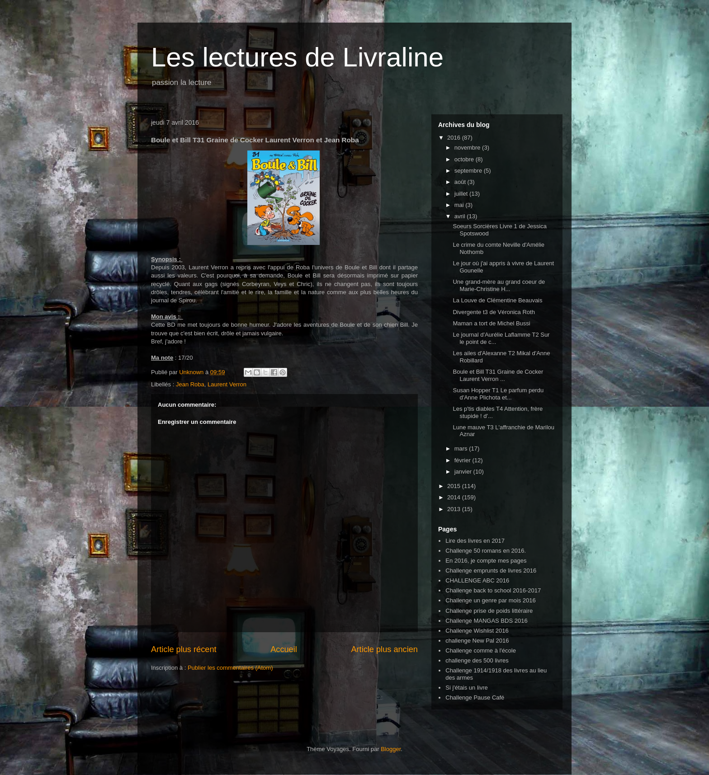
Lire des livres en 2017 (475, 540)
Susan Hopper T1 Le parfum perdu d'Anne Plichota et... (498, 394)
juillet (461, 193)
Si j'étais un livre (466, 687)
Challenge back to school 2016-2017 (493, 590)
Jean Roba (190, 384)
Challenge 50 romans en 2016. (485, 550)
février (463, 460)
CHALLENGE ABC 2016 (477, 580)
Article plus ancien (384, 649)
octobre (465, 159)
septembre (469, 170)
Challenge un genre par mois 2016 (490, 600)
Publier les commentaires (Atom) (230, 667)
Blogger (391, 749)
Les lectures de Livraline (297, 57)
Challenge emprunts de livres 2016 (490, 570)
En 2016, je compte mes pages (485, 560)
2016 (454, 137)
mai (460, 205)
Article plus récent (184, 649)
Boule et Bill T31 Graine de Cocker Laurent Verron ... (498, 375)
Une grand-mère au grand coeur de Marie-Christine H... (499, 285)
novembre (468, 147)
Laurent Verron (227, 384)
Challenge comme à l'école (480, 650)
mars (461, 448)
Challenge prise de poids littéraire (489, 610)
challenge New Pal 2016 (477, 640)
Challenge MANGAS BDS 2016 (486, 620)
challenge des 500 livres (476, 660)
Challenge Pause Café (474, 697)
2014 (454, 497)
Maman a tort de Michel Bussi (491, 323)
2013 (454, 509)
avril (460, 216)
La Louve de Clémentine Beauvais (497, 300)
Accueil (283, 649)
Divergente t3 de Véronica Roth (493, 312)
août (461, 181)
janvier (463, 471)
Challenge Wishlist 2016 (476, 630)
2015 (454, 486)
